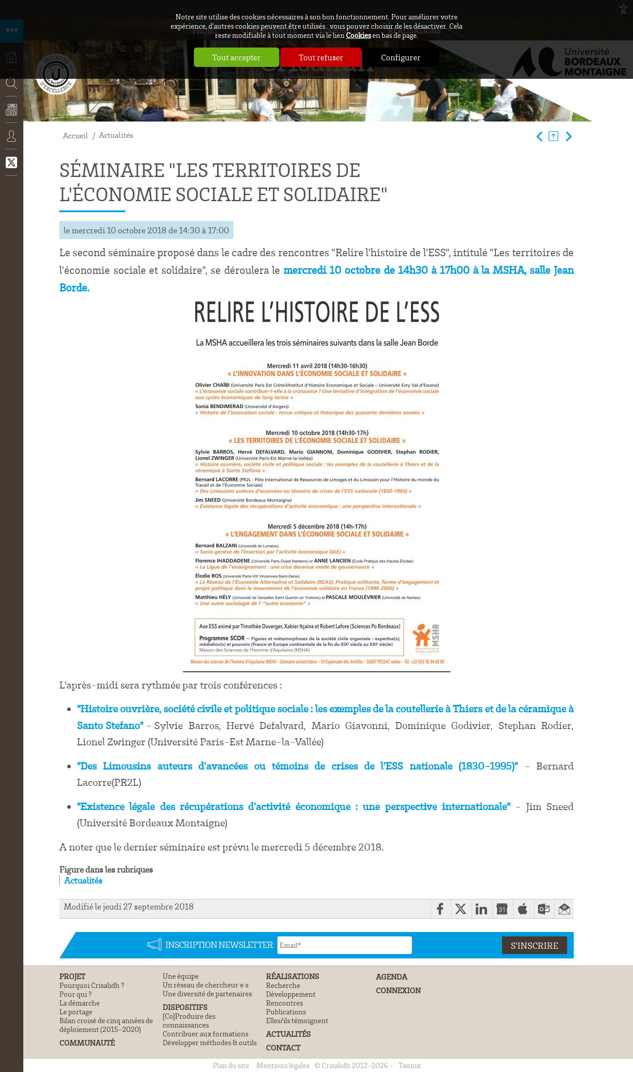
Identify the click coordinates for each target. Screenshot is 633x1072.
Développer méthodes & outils (210, 1042)
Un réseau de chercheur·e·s (205, 984)
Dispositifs (185, 1007)
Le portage (75, 1011)
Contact (283, 1047)
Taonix (410, 1065)
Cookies (358, 35)
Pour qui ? (75, 994)
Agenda (391, 977)
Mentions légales (282, 1065)
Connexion (11, 142)
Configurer (401, 57)
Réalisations (292, 976)
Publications (286, 1011)
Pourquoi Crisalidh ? (91, 985)
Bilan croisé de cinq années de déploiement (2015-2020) (106, 1025)
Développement (291, 994)
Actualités (11, 116)
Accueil (75, 135)
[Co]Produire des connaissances (189, 1020)
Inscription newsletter (219, 944)
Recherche (9, 109)
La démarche (79, 1002)
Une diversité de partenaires (207, 993)
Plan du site (231, 1065)
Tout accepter (236, 57)
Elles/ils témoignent (297, 1020)
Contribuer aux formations (205, 1033)
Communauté (87, 1042)
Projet (72, 976)
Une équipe (181, 976)
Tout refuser (321, 57)
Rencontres (284, 1002)
